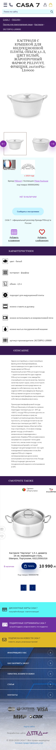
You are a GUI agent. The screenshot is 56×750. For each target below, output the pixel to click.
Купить (31, 566)
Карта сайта (29, 726)
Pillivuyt (18, 181)
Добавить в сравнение (14, 237)
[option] (15, 143)
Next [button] (52, 143)
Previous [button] (3, 143)
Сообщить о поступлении (28, 211)
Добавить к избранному (42, 237)
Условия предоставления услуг (29, 743)
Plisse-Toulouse (41, 181)
